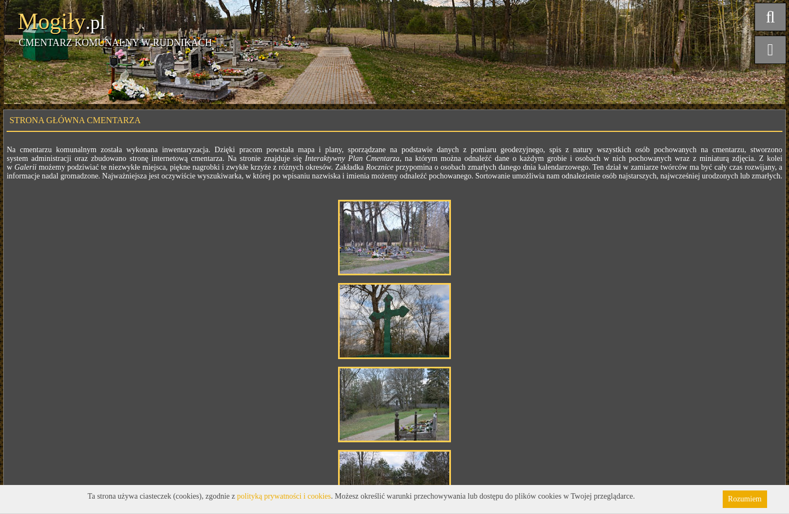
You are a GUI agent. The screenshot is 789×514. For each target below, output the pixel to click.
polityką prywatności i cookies (284, 496)
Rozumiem (745, 499)
